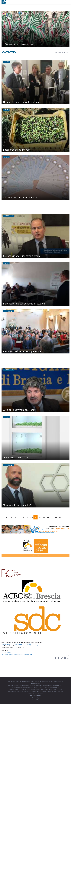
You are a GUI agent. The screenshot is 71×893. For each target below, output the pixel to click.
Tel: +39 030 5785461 (25, 654)
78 (23, 517)
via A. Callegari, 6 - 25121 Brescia (11, 644)
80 (31, 517)
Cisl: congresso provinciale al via (19, 44)
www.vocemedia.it (7, 652)
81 (35, 517)
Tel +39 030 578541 (27, 644)
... (19, 517)
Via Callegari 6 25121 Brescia (10, 654)
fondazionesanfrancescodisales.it (45, 646)
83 (44, 517)
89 (56, 517)
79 (27, 517)
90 (60, 517)
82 (40, 517)
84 (48, 517)
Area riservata (35, 696)
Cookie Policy (35, 698)
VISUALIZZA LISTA (61, 52)
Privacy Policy (35, 700)
